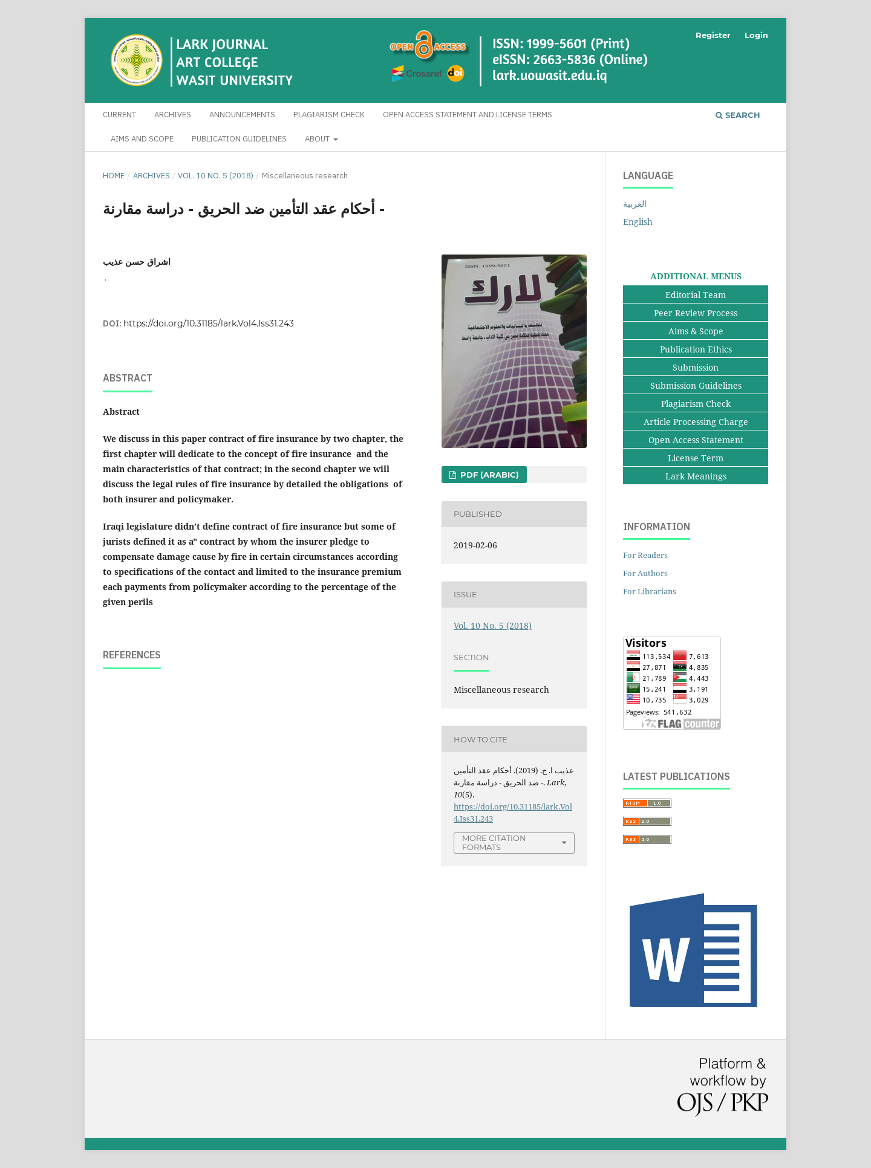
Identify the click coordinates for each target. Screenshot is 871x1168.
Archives (172, 114)
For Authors (645, 573)
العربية (635, 203)
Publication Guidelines (239, 138)
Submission (696, 367)
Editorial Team (695, 294)
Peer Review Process (695, 313)
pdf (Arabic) (488, 474)
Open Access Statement (695, 440)
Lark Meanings (695, 476)
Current (119, 114)
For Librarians (649, 591)
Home (114, 175)
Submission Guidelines (696, 385)
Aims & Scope (695, 331)
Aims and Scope (142, 138)
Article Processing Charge (696, 421)
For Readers (645, 555)
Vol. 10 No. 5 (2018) (215, 175)
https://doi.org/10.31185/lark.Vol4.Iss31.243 (208, 323)
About (318, 138)
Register (713, 35)
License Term (695, 458)
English (638, 221)
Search (738, 115)
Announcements (242, 114)
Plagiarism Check (329, 114)
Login (756, 35)
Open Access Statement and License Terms (467, 114)
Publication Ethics (696, 349)
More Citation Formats (494, 842)
